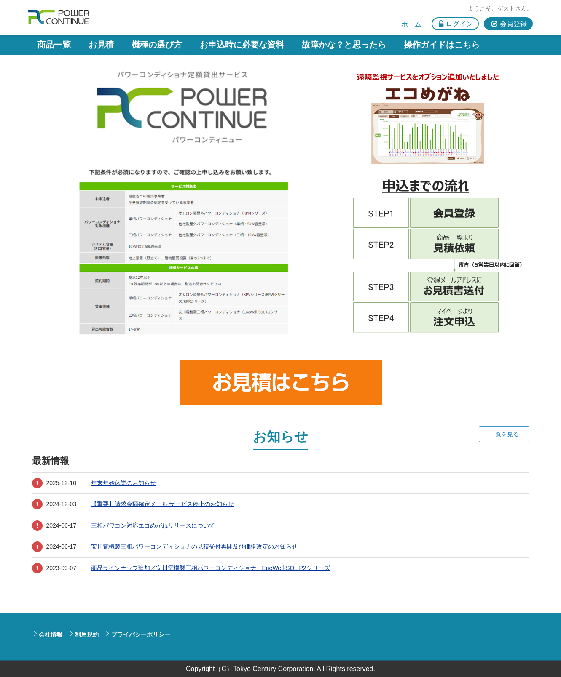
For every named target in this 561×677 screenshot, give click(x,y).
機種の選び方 (157, 44)
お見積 (101, 44)
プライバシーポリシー (140, 634)
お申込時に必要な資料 (242, 44)
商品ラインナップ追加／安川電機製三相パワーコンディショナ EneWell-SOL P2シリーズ (210, 568)
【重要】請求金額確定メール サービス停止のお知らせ (162, 504)
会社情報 (50, 634)
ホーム (411, 24)
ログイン (459, 23)
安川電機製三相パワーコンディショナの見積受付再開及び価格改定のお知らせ (194, 546)
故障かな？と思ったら (344, 44)
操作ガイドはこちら (442, 44)
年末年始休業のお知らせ (123, 483)
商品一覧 (54, 44)
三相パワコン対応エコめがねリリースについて (153, 525)
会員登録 (513, 23)
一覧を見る (504, 434)
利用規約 (87, 634)
